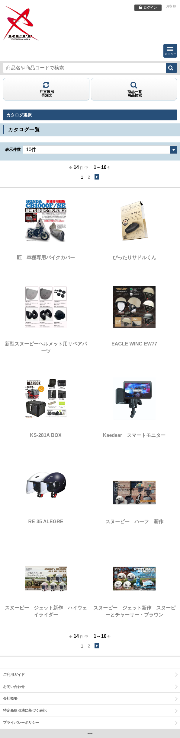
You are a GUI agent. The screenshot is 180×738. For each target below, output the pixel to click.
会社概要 (10, 698)
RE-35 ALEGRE (45, 521)
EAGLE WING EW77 (134, 343)
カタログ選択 (19, 115)
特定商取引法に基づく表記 (25, 710)
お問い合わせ (14, 687)
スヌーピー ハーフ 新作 (134, 521)
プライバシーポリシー (21, 723)
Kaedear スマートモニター (134, 435)
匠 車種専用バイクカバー (46, 257)
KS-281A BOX (45, 435)
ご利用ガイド (14, 675)
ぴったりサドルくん (134, 257)
